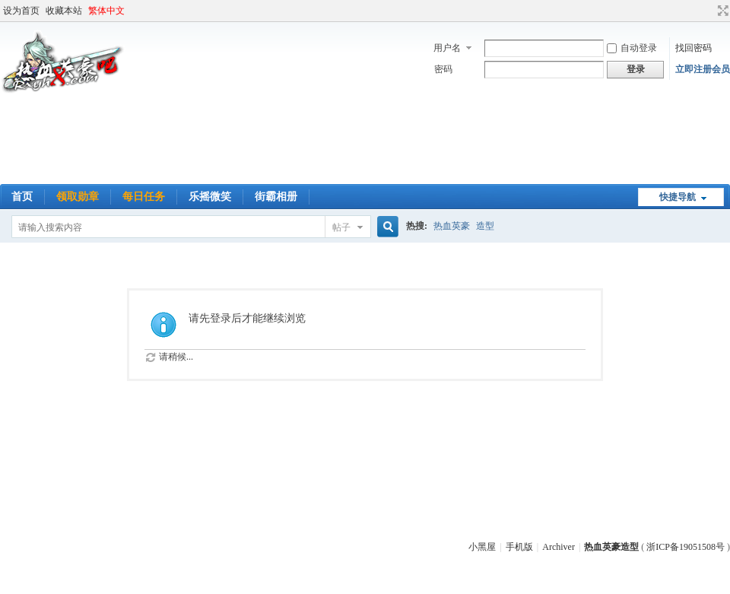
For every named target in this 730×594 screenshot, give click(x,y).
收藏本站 (64, 10)
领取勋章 (77, 196)
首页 (22, 196)
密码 (443, 69)
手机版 (519, 547)
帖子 (341, 227)
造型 (485, 226)
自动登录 (632, 48)
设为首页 (21, 10)
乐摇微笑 (210, 196)
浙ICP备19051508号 (685, 547)
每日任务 (143, 196)
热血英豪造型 (611, 547)
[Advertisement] (365, 142)
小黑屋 (482, 547)
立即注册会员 (702, 69)
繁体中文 (106, 10)
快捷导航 (677, 197)
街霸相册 (276, 196)
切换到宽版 (721, 10)
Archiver (558, 547)
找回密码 (693, 48)
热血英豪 (451, 226)
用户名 (447, 48)
